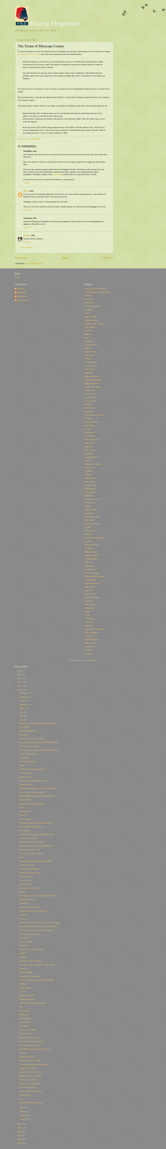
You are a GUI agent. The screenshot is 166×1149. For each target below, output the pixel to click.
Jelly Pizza (88, 447)
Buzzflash (88, 348)
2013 (20, 678)
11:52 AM (27, 227)
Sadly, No (88, 562)
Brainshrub (89, 341)
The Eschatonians (91, 397)
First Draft (88, 418)
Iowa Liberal (89, 432)
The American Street (92, 306)
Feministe (88, 404)
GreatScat (88, 429)
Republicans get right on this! (29, 850)
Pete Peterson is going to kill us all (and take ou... (36, 930)
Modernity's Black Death (28, 731)
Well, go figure (24, 1011)
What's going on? (25, 1018)
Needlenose (89, 496)
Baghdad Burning (91, 320)
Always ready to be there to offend (31, 792)
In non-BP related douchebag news (31, 842)
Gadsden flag (57, 174)
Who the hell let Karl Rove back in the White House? (38, 926)
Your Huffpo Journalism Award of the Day (34, 1049)
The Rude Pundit (91, 559)
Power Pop (89, 541)
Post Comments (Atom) (33, 263)
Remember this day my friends (30, 1076)
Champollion (21, 292)
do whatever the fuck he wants (29, 54)
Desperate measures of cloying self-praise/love (35, 846)
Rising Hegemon (47, 23)
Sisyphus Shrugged (91, 573)
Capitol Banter (90, 355)
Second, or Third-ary (26, 995)
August (22, 708)
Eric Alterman (90, 394)
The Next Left (90, 503)
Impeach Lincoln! (25, 777)
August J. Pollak (91, 317)
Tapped (87, 611)
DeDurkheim (21, 296)
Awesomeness (24, 1026)
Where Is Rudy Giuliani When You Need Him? (36, 861)
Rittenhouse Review (92, 555)
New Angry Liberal (92, 499)
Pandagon (88, 534)
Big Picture (89, 331)
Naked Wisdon (90, 492)
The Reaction (89, 548)
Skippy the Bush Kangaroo (94, 576)
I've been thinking (25, 972)
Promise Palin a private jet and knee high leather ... (37, 834)
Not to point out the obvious (29, 888)
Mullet (21, 765)
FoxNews (22, 953)
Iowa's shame (24, 735)
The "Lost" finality (26, 876)
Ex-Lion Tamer (90, 401)
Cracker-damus (24, 1095)
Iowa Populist (90, 436)
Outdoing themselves (26, 899)
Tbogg (87, 615)
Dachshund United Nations (28, 1038)
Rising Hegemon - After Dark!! (96, 289)
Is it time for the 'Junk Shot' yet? (30, 1072)
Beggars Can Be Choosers (94, 324)
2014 (20, 675)
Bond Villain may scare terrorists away (33, 911)
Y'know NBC (24, 903)
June (21, 716)
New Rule (22, 915)
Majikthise (88, 475)
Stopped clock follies (26, 1057)
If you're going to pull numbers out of (32, 781)
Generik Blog (89, 425)
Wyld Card (89, 650)
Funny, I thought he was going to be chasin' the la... (37, 796)
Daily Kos (88, 373)
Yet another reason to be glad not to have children (36, 965)
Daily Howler (90, 369)
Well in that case (25, 811)
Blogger (94, 660)
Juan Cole (88, 461)
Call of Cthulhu (90, 352)
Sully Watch (89, 601)
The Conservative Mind (27, 1030)
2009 (20, 1124)
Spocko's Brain (90, 580)
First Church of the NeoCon (95, 415)
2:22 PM (26, 242)
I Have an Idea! (24, 1022)
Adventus (88, 296)
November (24, 697)
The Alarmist (89, 303)
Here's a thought (25, 819)
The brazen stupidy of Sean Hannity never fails (36, 823)
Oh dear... (22, 807)
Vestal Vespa (89, 636)
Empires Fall (89, 390)
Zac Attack (89, 654)
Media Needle (90, 482)
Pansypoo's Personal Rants (94, 538)
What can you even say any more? (31, 738)
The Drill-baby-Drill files (28, 754)
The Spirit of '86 (25, 880)
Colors (21, 857)
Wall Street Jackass (91, 639)
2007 (20, 1132)
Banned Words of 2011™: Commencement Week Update (39, 923)
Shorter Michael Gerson (27, 1087)
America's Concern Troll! (28, 838)
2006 (20, 1136)
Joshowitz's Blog (91, 457)
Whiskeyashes (90, 647)
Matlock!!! (23, 969)
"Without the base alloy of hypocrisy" (32, 769)
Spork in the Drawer (92, 583)
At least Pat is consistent (28, 1068)
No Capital (89, 513)
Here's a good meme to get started (31, 1041)
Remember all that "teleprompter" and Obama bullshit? (38, 750)
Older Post (108, 258)
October (23, 701)
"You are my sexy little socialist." (31, 854)
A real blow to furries (26, 865)
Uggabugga (89, 626)
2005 (20, 1139)
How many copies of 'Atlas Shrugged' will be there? (37, 896)
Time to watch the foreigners (29, 907)
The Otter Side (90, 531)
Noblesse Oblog (90, 510)
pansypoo (27, 235)
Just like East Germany (27, 761)
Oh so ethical (24, 938)
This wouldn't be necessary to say (31, 827)
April (22, 1108)
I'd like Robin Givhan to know (30, 873)
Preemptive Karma (91, 545)
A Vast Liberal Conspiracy (94, 629)
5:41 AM (26, 183)
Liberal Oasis (89, 468)
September (24, 705)
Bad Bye (22, 984)
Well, (21, 1007)
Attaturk (20, 289)
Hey (20, 1099)
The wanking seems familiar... (30, 1045)
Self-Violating (24, 830)
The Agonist (89, 299)
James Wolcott (90, 443)
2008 (20, 1128)
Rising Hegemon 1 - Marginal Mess (97, 292)
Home (65, 258)
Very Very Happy (91, 632)
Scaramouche (89, 566)
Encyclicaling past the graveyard (31, 1091)
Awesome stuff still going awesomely (32, 1003)
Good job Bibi (24, 727)
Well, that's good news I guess (30, 1060)
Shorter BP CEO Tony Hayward (30, 1103)
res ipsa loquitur (23, 300)
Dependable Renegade (93, 380)
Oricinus (88, 527)
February (23, 1115)
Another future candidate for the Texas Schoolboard (37, 788)
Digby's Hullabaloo (92, 383)
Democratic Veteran (92, 376)
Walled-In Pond (90, 643)
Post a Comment (27, 247)
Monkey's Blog (90, 485)
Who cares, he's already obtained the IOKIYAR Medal (38, 742)
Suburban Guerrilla (91, 597)
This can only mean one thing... (30, 934)
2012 (20, 682)
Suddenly (22, 1053)
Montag (26, 191)
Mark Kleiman (90, 478)
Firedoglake (89, 411)
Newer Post (21, 258)
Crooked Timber (91, 362)
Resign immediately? (26, 999)
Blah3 (87, 338)
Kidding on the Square (93, 464)
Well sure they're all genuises (29, 1083)
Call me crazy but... (26, 884)
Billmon (88, 334)
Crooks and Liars (91, 366)
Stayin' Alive (89, 590)
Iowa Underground (91, 439)
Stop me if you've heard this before (31, 804)
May (21, 720)
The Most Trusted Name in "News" (31, 949)
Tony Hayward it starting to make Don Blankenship (37, 723)
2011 (20, 686)
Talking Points (90, 608)
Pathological (23, 1014)
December (23, 693)
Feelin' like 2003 (25, 800)
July (21, 712)
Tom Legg (88, 622)
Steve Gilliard (90, 594)
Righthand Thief (91, 552)
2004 (20, 1143)
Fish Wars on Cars (91, 422)
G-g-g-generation (25, 988)
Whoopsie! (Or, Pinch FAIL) (29, 976)
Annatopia (88, 310)
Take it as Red (90, 604)
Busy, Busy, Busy (91, 345)
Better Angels (90, 327)
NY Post (22, 892)
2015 (20, 671)
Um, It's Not (23, 919)
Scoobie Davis (90, 569)
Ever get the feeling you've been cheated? (34, 1064)
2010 (20, 690)
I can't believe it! (25, 773)
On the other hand (25, 785)
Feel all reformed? (25, 942)
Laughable (23, 957)
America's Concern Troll (28, 1080)
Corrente (88, 359)
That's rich (23, 815)
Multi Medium (90, 489)
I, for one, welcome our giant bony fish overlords (36, 980)
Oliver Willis (89, 520)
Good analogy (24, 758)
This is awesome (25, 1034)
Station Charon (90, 587)
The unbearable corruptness (29, 746)
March (22, 1111)
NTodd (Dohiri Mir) (92, 517)
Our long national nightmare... (30, 869)
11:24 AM (27, 210)
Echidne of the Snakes (93, 387)
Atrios (87, 313)
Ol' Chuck (22, 992)
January (22, 1119)
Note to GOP (24, 945)
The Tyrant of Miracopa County (30, 961)
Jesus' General (90, 450)
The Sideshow (90, 618)
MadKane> (89, 471)
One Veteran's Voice (92, 524)
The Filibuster (90, 408)
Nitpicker (88, 506)
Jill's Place (88, 454)
